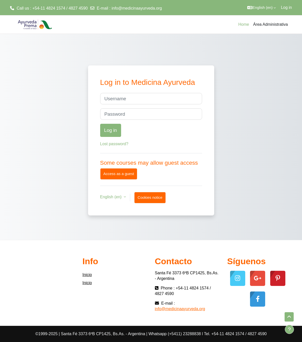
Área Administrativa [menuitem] (270, 24)
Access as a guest (118, 174)
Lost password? (114, 144)
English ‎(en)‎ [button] (111, 197)
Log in (286, 7)
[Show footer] (289, 329)
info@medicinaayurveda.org (137, 8)
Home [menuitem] (243, 24)
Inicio (87, 275)
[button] (261, 7)
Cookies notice (150, 197)
